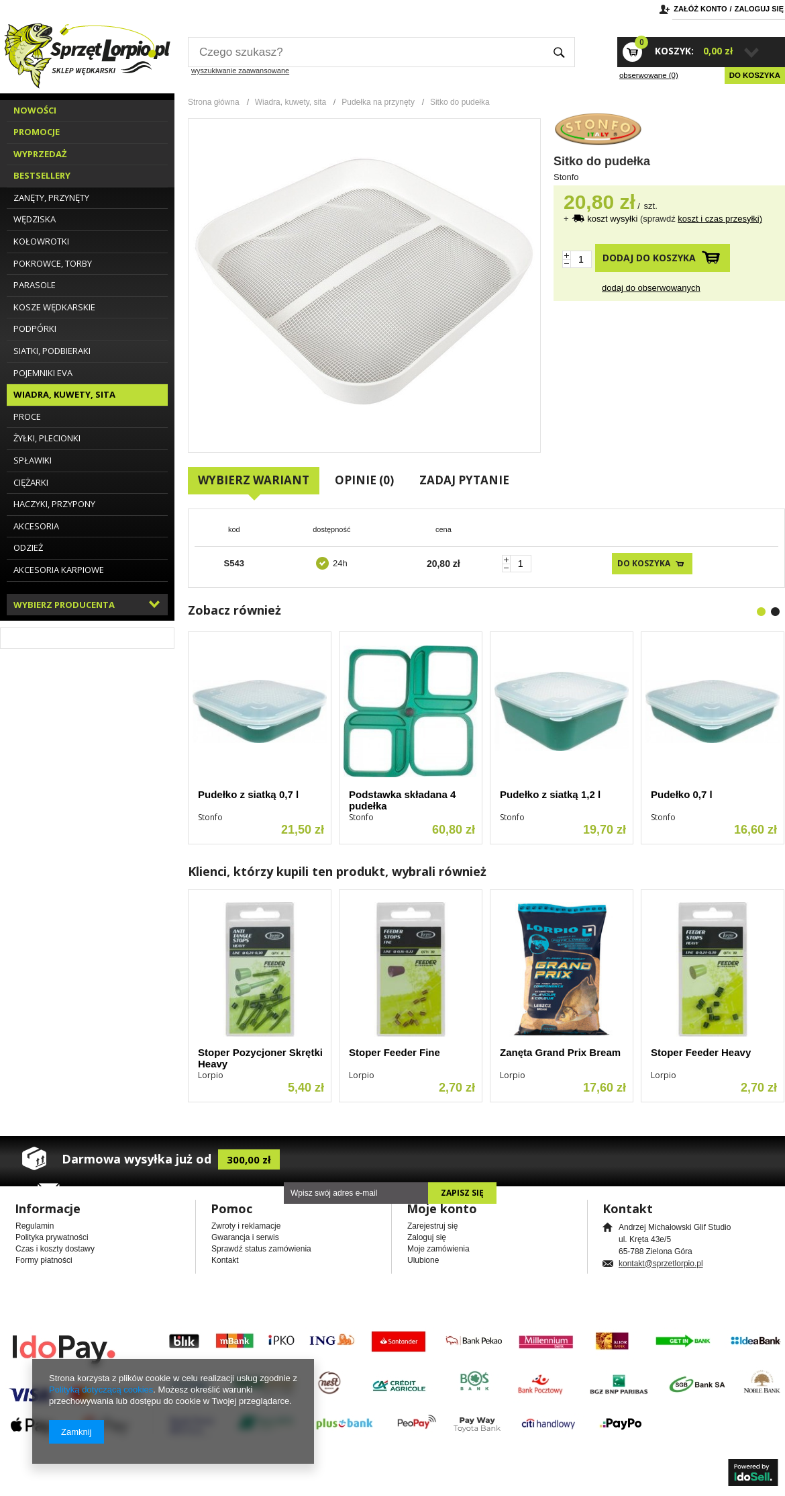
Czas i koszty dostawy (55, 1248)
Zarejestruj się (432, 1226)
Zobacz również (234, 610)
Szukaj (559, 52)
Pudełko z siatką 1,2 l (550, 794)
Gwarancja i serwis (245, 1237)
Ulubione (423, 1260)
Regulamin (34, 1226)
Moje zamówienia (438, 1248)
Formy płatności (43, 1260)
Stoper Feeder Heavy (701, 1052)
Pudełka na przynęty (378, 102)
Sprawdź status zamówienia (261, 1248)
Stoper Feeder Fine (394, 1052)
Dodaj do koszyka (649, 257)
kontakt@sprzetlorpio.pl (661, 1263)
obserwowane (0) (648, 75)
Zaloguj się (759, 9)
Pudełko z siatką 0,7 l (248, 794)
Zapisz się (462, 1192)
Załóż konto (700, 9)
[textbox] (365, 52)
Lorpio (210, 1075)
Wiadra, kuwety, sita (290, 102)
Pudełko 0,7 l (682, 794)
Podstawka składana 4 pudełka (402, 800)
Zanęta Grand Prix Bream (560, 1052)
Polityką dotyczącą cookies (101, 1389)
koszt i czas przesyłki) (720, 219)
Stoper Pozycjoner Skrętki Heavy (260, 1058)
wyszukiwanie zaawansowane (240, 71)
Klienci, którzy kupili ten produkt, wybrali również (337, 871)
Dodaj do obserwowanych (651, 288)
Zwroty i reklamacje (245, 1226)
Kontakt (225, 1260)
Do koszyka (754, 75)
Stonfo (566, 177)
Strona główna (214, 102)
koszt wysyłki (613, 219)
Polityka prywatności (52, 1237)
